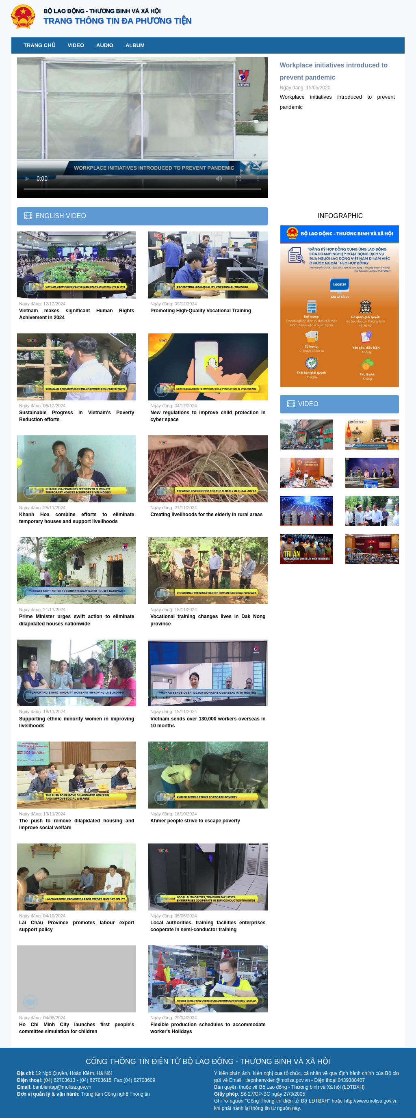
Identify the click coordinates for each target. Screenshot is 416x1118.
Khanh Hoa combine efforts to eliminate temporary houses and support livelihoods (76, 518)
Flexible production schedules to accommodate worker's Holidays (207, 1028)
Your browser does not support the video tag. (142, 127)
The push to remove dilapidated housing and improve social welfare (76, 824)
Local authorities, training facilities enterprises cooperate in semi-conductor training (207, 926)
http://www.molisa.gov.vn (370, 1101)
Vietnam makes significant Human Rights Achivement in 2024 (76, 314)
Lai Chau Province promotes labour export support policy (76, 926)
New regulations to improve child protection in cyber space (207, 416)
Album (135, 45)
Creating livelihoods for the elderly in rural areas (206, 514)
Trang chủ (40, 45)
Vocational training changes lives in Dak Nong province (207, 620)
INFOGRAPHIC (340, 215)
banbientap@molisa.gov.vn (62, 1087)
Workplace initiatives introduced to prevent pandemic (334, 71)
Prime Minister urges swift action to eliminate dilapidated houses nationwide (76, 620)
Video (76, 45)
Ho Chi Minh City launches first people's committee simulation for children (76, 1028)
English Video (60, 215)
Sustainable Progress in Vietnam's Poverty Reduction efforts (76, 416)
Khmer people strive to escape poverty (195, 821)
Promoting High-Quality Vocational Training (200, 311)
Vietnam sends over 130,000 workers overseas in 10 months (207, 722)
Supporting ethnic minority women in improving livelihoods (76, 722)
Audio (104, 45)
